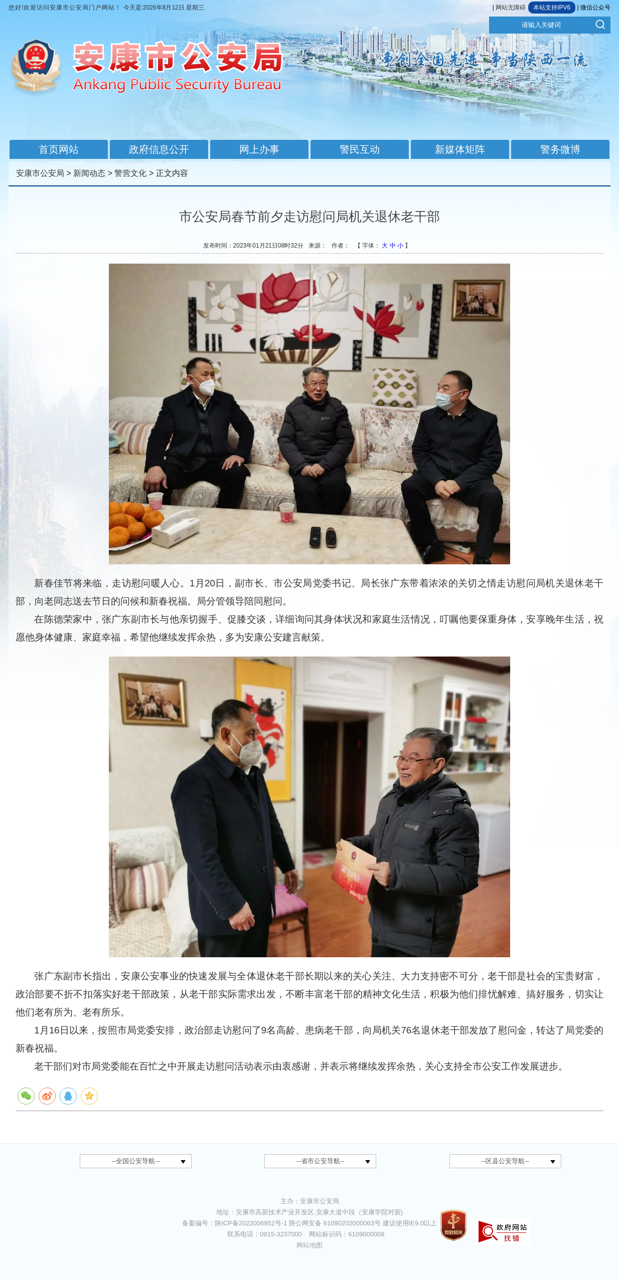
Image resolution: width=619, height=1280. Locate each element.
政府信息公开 (159, 149)
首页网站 (59, 149)
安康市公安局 (40, 173)
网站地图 (309, 1245)
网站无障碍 (511, 7)
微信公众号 (595, 7)
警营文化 (130, 173)
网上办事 (259, 149)
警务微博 (560, 149)
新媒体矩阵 (460, 149)
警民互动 (360, 149)
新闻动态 (89, 173)
